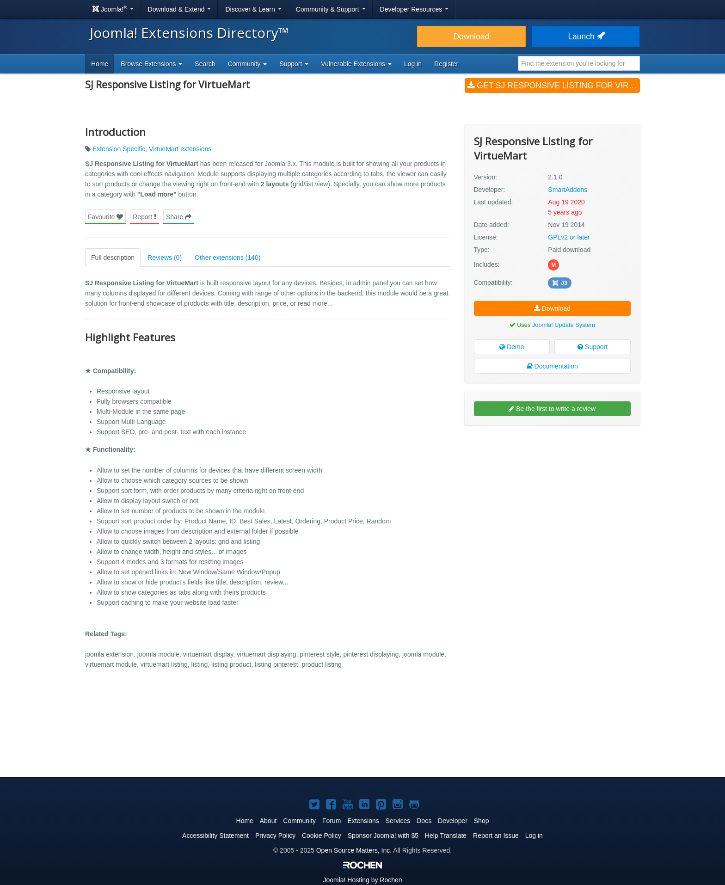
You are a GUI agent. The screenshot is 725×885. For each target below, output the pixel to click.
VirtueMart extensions (180, 149)
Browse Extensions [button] (151, 64)
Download (471, 36)
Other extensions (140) (227, 257)
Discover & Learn (253, 9)
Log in (413, 64)
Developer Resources (414, 9)
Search (205, 64)
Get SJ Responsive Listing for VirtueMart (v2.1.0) (553, 85)
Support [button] (293, 64)
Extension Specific (118, 149)
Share (178, 217)
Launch (585, 36)
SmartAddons (567, 189)
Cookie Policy (321, 835)
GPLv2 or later (569, 237)
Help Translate (446, 835)
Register (446, 64)
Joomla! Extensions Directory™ (189, 32)
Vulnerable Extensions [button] (356, 64)
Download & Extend (179, 9)
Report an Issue (496, 835)
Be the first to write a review (552, 408)
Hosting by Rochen (362, 880)
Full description (113, 257)
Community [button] (247, 64)
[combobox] (579, 63)
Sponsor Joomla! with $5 (383, 835)
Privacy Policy (275, 835)
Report (144, 217)
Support (593, 346)
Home (99, 64)
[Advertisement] (552, 492)
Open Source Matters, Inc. (354, 850)
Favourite (105, 217)
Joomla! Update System (563, 324)
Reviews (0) (164, 257)
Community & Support (331, 9)
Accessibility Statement (215, 835)
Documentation (552, 366)
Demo (511, 346)
